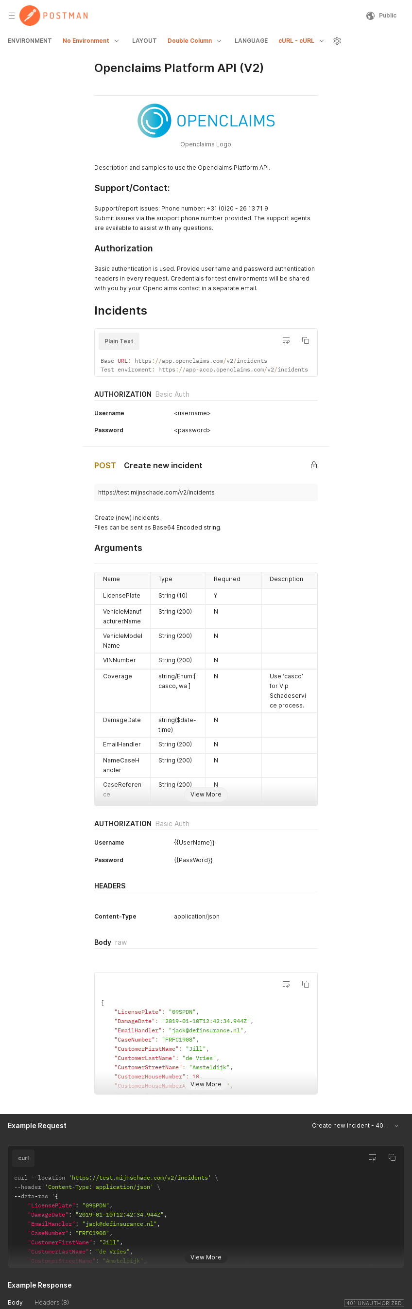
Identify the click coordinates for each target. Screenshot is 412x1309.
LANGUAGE (251, 40)
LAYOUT (144, 40)
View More (206, 794)
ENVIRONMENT (30, 40)
